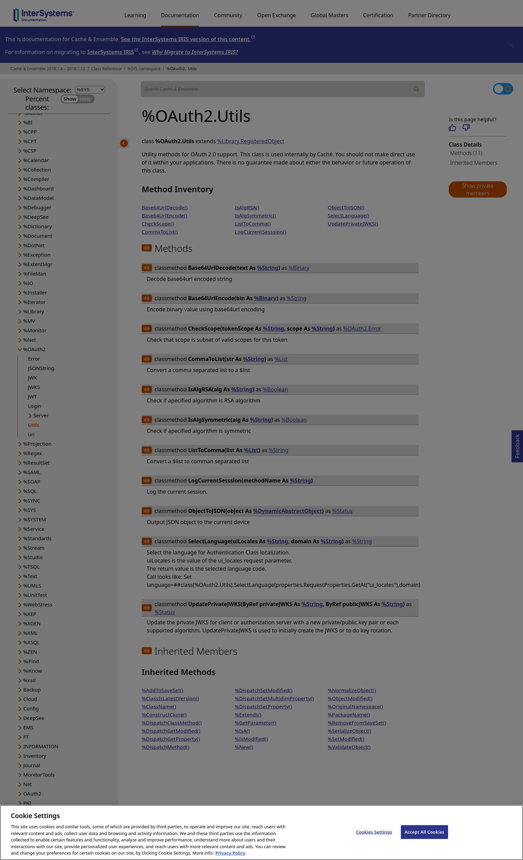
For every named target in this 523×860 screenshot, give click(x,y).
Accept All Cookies (424, 837)
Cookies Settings (374, 837)
